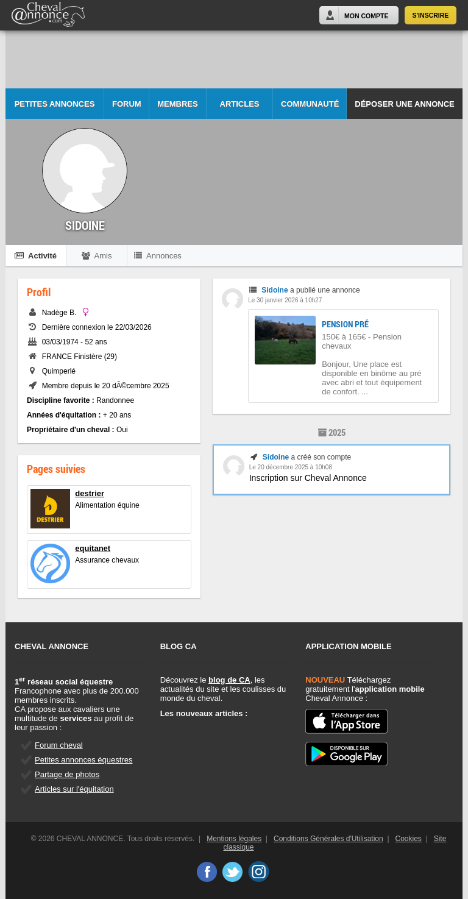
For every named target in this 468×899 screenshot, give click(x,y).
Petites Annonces (55, 103)
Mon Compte (366, 16)
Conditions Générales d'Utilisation (328, 838)
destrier (89, 493)
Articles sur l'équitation (74, 789)
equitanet (92, 548)
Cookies (408, 838)
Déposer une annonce (404, 103)
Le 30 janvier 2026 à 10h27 (285, 300)
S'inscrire (431, 15)
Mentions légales (234, 838)
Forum (126, 103)
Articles (240, 103)
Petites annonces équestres (83, 759)
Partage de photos (67, 774)
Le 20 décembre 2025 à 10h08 (290, 467)
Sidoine (274, 290)
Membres (177, 103)
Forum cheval (59, 745)
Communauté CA (310, 109)
